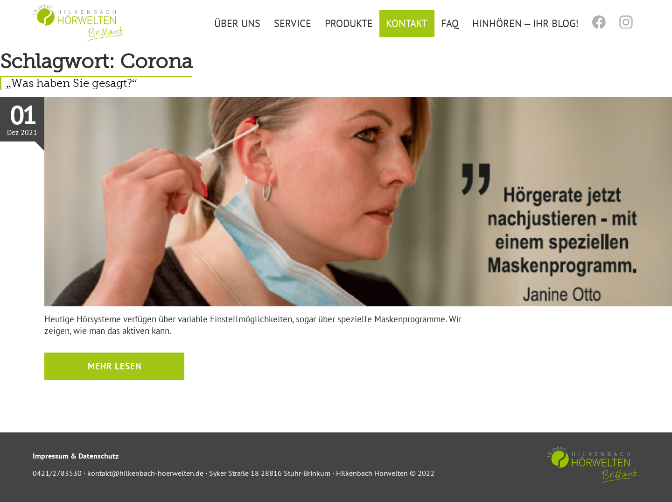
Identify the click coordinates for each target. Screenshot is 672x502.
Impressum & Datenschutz (76, 455)
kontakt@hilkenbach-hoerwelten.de (145, 473)
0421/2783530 (57, 473)
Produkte (349, 23)
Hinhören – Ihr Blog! (525, 23)
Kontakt (406, 23)
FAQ (450, 23)
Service (292, 23)
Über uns (237, 23)
